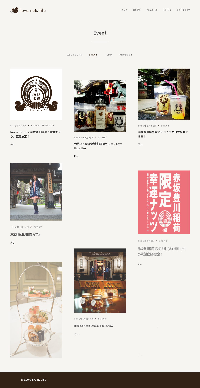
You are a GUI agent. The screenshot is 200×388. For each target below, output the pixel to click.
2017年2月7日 (18, 125)
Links (167, 10)
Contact (183, 10)
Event (35, 125)
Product (48, 125)
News (137, 10)
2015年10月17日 (84, 338)
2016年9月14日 (147, 126)
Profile (152, 10)
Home (123, 10)
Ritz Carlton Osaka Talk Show (93, 347)
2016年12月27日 (84, 137)
